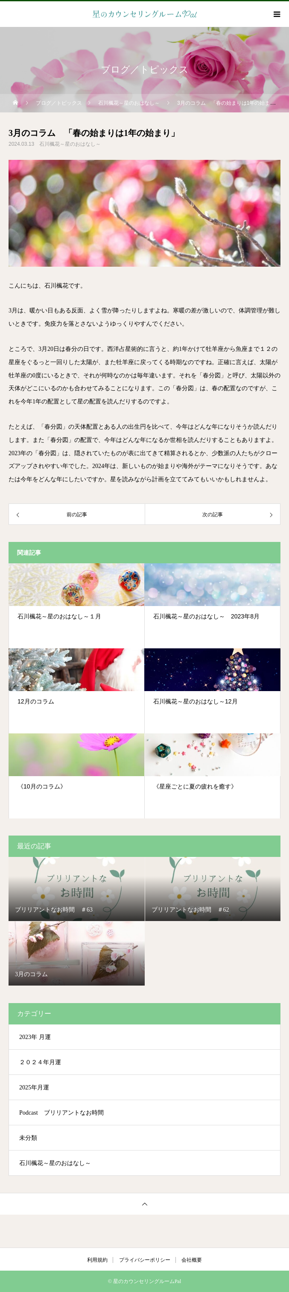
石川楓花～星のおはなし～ (70, 144)
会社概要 (191, 1260)
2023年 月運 (35, 1037)
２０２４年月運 (40, 1062)
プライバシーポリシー (144, 1260)
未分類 (28, 1138)
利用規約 (97, 1260)
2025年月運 (34, 1087)
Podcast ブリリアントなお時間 (61, 1113)
